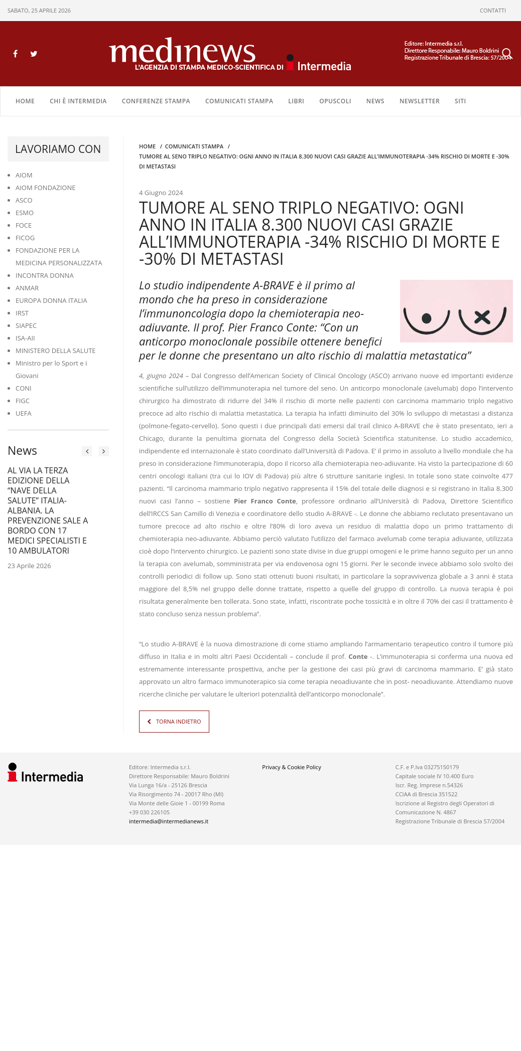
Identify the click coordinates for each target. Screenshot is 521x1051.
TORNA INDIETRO (178, 721)
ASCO (24, 200)
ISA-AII (25, 337)
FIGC (23, 400)
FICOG (25, 237)
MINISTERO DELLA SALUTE (56, 350)
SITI (460, 101)
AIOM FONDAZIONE (46, 187)
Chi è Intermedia (78, 101)
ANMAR (27, 287)
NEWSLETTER (420, 101)
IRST (22, 312)
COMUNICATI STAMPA (239, 101)
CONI (24, 388)
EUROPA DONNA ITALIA (51, 300)
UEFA (24, 413)
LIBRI (296, 101)
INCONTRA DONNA (45, 275)
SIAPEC (26, 325)
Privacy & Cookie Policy (291, 767)
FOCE (24, 225)
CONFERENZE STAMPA (156, 101)
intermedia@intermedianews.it (168, 821)
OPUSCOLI (335, 101)
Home (25, 101)
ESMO (25, 212)
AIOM (24, 175)
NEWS (375, 101)
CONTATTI (493, 10)
